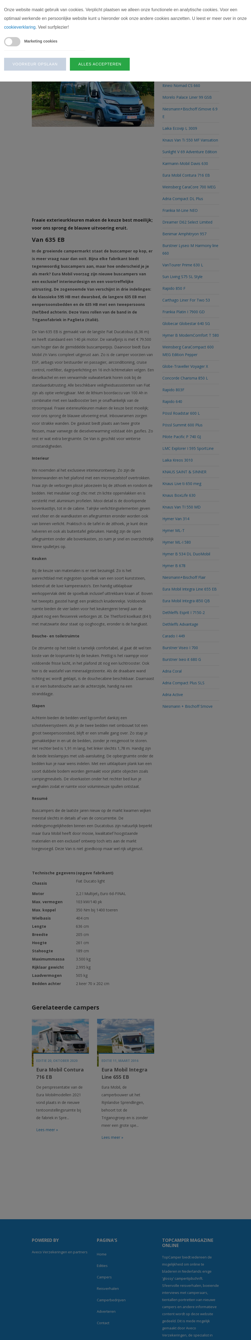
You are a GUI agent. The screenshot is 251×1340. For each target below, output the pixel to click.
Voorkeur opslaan (35, 64)
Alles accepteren (99, 64)
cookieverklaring (20, 27)
